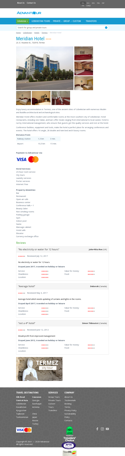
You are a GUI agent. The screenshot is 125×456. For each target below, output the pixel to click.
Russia (35, 420)
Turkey (35, 423)
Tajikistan (20, 413)
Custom (77, 21)
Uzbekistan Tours (41, 21)
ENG (83, 3)
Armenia (35, 407)
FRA (98, 3)
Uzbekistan (21, 403)
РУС (88, 3)
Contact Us (31, 3)
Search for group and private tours (32, 27)
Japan (34, 417)
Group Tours (54, 397)
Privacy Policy (70, 410)
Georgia (35, 400)
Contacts (68, 420)
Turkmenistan (22, 417)
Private (57, 21)
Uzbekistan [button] (22, 21)
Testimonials (70, 400)
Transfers (91, 21)
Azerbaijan (36, 403)
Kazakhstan (21, 407)
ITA (83, 6)
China (34, 413)
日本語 (88, 6)
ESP (103, 3)
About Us (20, 3)
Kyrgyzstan (21, 410)
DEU (93, 3)
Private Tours (54, 400)
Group (66, 21)
